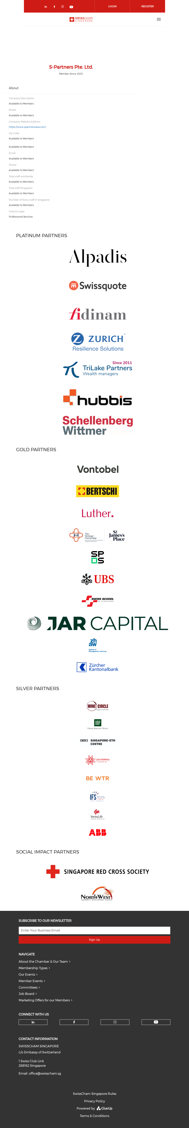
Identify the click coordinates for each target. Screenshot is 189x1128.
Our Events (27, 974)
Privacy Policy (94, 1101)
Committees (28, 987)
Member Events (31, 981)
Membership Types (33, 968)
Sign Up (94, 939)
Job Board (26, 994)
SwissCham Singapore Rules (94, 1094)
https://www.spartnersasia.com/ (27, 126)
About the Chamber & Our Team (43, 961)
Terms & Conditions (94, 1116)
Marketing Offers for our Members (44, 1000)
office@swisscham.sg (45, 1073)
